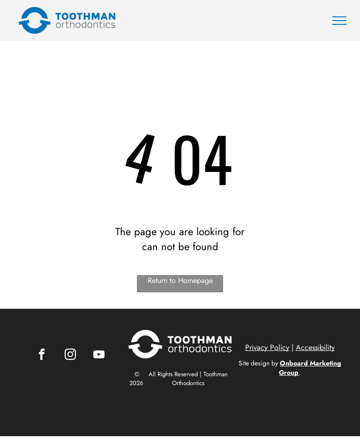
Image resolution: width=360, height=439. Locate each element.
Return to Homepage (180, 280)
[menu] (339, 20)
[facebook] (41, 355)
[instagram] (70, 355)
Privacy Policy (267, 347)
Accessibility (315, 347)
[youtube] (98, 355)
